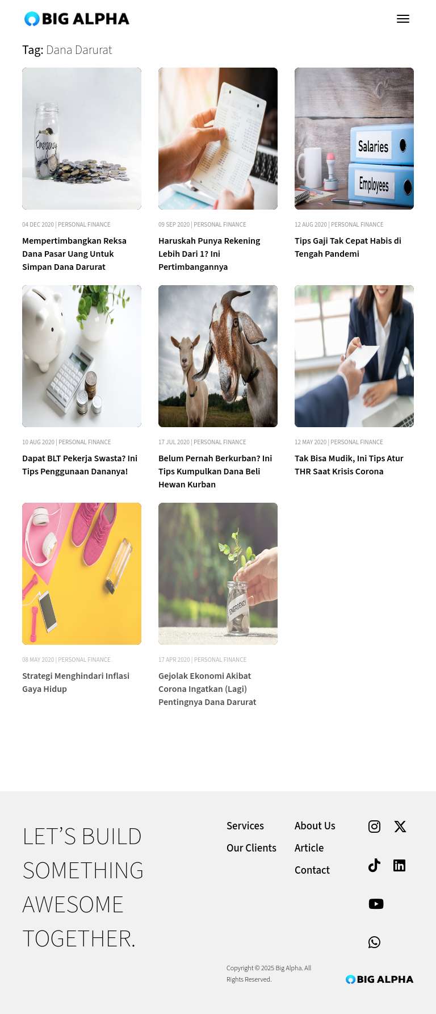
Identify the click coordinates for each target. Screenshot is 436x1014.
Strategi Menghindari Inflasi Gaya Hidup (75, 682)
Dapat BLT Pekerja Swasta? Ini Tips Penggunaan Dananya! (79, 465)
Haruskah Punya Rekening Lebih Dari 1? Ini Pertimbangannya (209, 254)
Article (309, 848)
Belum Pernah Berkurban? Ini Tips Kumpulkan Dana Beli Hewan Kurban (215, 471)
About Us (315, 826)
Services (245, 826)
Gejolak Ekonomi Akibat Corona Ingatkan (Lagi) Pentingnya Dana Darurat (207, 689)
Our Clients (251, 848)
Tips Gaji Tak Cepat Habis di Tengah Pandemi (348, 247)
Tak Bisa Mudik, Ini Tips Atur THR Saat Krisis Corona (349, 465)
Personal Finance (84, 224)
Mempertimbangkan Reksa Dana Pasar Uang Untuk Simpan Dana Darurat (74, 254)
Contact (312, 870)
